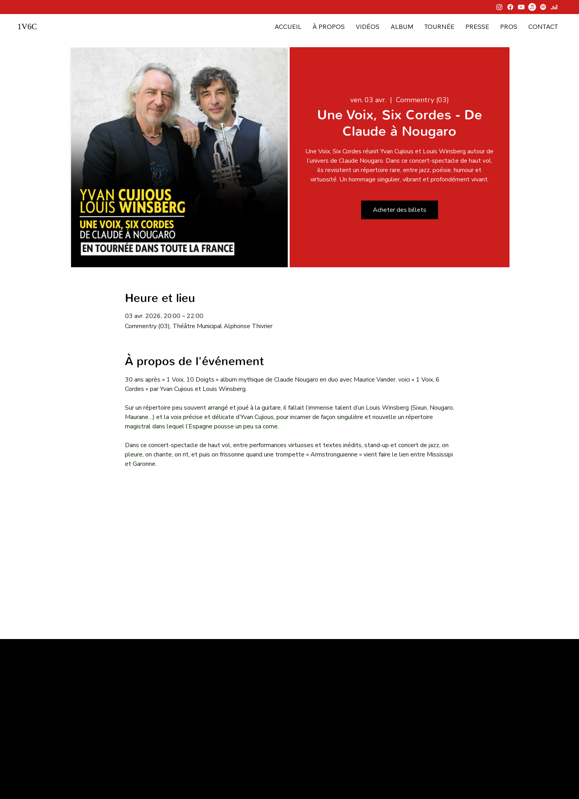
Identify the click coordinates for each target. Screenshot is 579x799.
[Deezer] (554, 7)
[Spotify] (543, 7)
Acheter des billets (399, 210)
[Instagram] (499, 7)
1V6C (27, 26)
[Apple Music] (532, 7)
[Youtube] (521, 7)
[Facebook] (510, 7)
